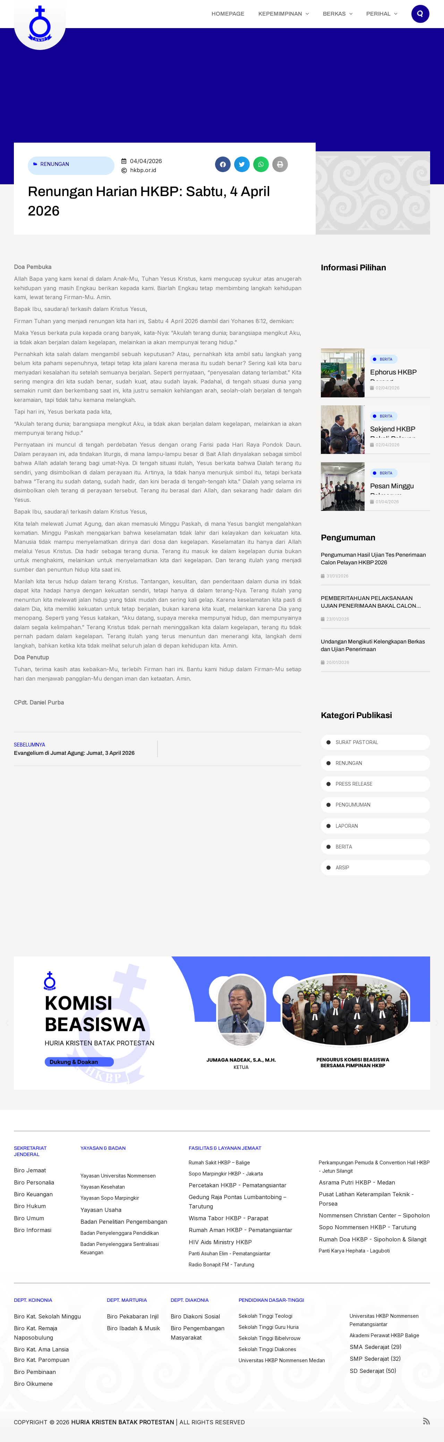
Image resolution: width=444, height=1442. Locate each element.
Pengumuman (353, 809)
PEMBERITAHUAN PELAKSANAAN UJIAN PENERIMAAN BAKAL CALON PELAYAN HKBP (368, 607)
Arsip (342, 874)
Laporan (347, 830)
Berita (386, 359)
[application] (322, 14)
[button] (420, 20)
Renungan (57, 163)
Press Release (354, 787)
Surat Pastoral (357, 744)
